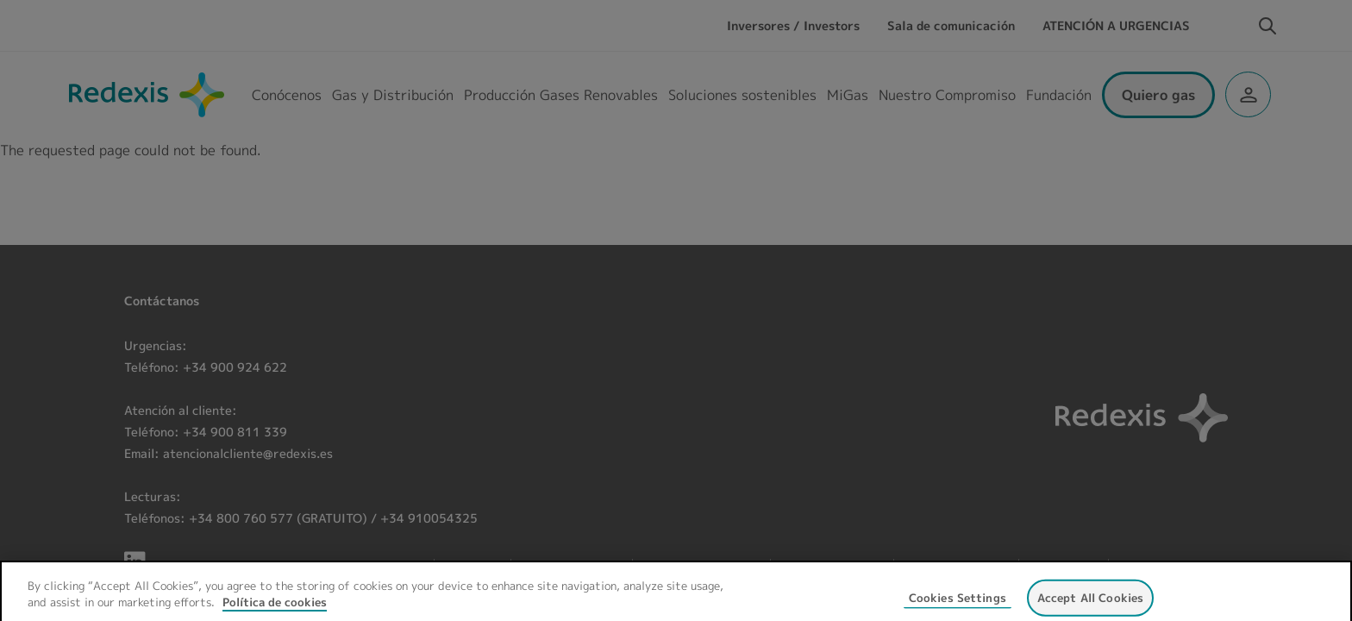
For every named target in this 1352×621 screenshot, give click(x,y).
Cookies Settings (957, 607)
